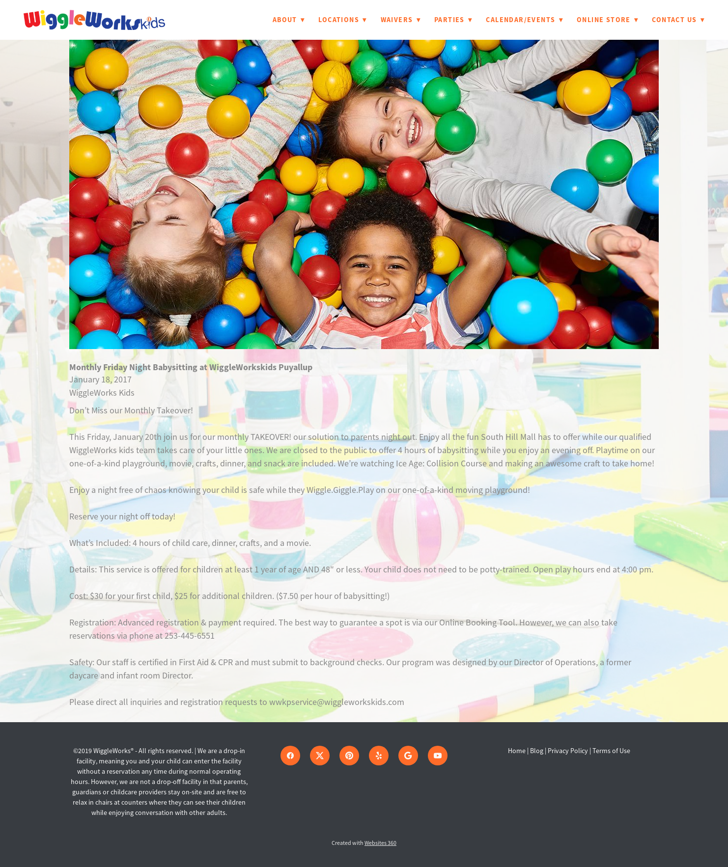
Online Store (607, 19)
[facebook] (290, 755)
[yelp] (379, 755)
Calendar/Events (524, 19)
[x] (320, 755)
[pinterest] (349, 755)
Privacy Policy (568, 750)
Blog (536, 750)
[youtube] (438, 755)
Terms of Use (611, 750)
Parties (453, 19)
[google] (408, 755)
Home (517, 750)
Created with (364, 843)
